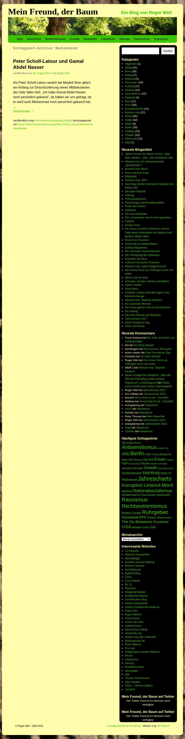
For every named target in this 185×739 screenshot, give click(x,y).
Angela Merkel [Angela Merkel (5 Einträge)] (134, 443)
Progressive (132, 651)
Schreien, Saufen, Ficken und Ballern (147, 281)
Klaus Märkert (133, 614)
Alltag (128, 67)
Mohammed (48, 124)
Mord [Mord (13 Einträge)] (167, 485)
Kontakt (74, 39)
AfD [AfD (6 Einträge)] (124, 442)
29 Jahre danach (144, 345)
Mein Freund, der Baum (53, 11)
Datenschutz (142, 39)
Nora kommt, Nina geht (157, 348)
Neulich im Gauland (136, 239)
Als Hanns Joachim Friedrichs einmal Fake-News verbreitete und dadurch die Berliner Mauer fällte (148, 232)
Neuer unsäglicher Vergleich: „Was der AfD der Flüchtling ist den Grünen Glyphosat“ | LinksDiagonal (148, 379)
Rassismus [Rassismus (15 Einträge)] (135, 500)
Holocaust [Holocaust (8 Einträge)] (129, 479)
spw (127, 674)
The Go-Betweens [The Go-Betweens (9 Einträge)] (137, 522)
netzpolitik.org (133, 633)
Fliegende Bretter (135, 591)
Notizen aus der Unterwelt (140, 636)
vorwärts (130, 689)
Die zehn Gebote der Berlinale (143, 315)
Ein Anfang (131, 311)
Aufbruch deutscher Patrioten (142, 262)
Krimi (128, 104)
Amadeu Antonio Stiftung (139, 562)
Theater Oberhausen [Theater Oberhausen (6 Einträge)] (159, 517)
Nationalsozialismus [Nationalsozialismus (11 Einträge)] (152, 490)
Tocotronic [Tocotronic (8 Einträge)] (161, 522)
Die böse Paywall (135, 191)
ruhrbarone (131, 659)
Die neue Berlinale (136, 213)
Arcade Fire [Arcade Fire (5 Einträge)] (162, 448)
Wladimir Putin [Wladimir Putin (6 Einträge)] (140, 527)
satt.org (129, 663)
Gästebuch (108, 39)
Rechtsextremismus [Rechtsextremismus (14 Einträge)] (144, 506)
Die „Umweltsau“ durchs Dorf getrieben (148, 217)
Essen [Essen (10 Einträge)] (160, 459)
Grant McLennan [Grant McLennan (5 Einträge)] (165, 468)
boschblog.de (133, 569)
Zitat (127, 142)
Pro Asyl (130, 648)
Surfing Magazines (136, 247)
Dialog (129, 74)
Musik (128, 116)
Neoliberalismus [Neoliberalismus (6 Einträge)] (131, 494)
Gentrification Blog (136, 599)
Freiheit (129, 221)
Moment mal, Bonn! (136, 168)
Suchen (168, 50)
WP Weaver (163, 726)
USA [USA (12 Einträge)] (126, 526)
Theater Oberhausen (137, 678)
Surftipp (129, 131)
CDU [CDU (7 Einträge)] (148, 454)
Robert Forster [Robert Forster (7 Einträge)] (131, 513)
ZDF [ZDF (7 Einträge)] (153, 527)
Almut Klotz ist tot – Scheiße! (151, 397)
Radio (128, 123)
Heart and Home (135, 326)
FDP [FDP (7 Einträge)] (125, 463)
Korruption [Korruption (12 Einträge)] (132, 485)
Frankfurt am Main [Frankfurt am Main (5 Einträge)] (158, 463)
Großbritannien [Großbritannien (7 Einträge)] (132, 473)
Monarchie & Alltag (136, 629)
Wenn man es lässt (136, 277)
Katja (128, 427)
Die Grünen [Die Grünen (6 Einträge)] (135, 459)
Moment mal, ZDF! (136, 180)
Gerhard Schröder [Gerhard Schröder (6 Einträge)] (132, 468)
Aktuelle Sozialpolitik (137, 554)
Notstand (130, 210)
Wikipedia (131, 176)
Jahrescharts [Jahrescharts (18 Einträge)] (155, 478)
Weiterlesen (23, 111)
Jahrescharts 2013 (154, 419)
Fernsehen (41, 120)
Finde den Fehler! (135, 206)
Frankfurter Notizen (136, 595)
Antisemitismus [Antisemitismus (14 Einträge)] (139, 447)
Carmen (129, 431)
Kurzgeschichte (134, 108)
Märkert (136, 644)
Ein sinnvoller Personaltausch (142, 251)
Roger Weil (63, 73)
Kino (127, 101)
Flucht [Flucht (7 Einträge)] (145, 463)
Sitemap (124, 39)
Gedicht (129, 90)
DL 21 (128, 584)
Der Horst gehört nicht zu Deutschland (147, 307)
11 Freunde (132, 550)
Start (20, 39)
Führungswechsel (135, 198)
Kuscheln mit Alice (136, 258)
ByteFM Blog (132, 573)
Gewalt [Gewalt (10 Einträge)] (150, 467)
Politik (67, 120)
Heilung (129, 195)
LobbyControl (133, 625)
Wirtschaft (131, 138)
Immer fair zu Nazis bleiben (141, 243)
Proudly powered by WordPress (125, 726)
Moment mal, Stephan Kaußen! (143, 299)
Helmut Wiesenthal (136, 603)
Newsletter (90, 39)
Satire (128, 127)
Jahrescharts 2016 (154, 390)
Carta (128, 576)
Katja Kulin (131, 610)
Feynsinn (130, 588)
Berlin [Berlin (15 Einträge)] (137, 453)
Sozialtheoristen (134, 666)
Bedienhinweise (55, 39)
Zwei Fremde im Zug (137, 322)
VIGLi (128, 408)
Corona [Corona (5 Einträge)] (155, 454)
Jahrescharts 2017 (136, 318)
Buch (128, 71)
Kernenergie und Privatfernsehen (144, 202)
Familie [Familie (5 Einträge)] (169, 460)
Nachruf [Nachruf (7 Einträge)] (127, 491)
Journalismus (55, 120)
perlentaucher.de (135, 640)
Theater (129, 134)
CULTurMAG (132, 580)
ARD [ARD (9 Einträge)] (126, 454)
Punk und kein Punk (137, 172)
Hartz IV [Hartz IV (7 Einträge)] (165, 473)
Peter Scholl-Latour (66, 124)
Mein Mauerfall (155, 416)
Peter (128, 644)
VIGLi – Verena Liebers (139, 685)
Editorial (130, 78)
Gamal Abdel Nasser (29, 124)
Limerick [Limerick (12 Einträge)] (152, 485)
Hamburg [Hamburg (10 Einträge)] (151, 472)
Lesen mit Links (134, 621)
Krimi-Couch (132, 618)
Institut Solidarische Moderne (142, 607)
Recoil (128, 655)
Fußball (129, 86)
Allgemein (131, 63)
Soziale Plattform (150, 651)
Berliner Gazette (134, 565)
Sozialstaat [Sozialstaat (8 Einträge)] (130, 517)
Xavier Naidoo (133, 284)
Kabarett (130, 97)
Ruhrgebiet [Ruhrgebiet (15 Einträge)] (155, 512)
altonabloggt (132, 558)
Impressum (161, 39)
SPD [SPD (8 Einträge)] (142, 517)
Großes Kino (132, 225)
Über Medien (132, 681)
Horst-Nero (131, 288)
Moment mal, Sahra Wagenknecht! (145, 266)
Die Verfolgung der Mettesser (142, 255)
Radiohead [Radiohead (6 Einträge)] (163, 494)
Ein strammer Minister (138, 303)
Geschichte (34, 39)
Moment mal (132, 112)
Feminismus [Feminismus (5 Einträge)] (134, 463)
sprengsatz (131, 670)
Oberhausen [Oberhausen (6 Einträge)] (148, 494)
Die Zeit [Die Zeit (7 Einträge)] (148, 459)
